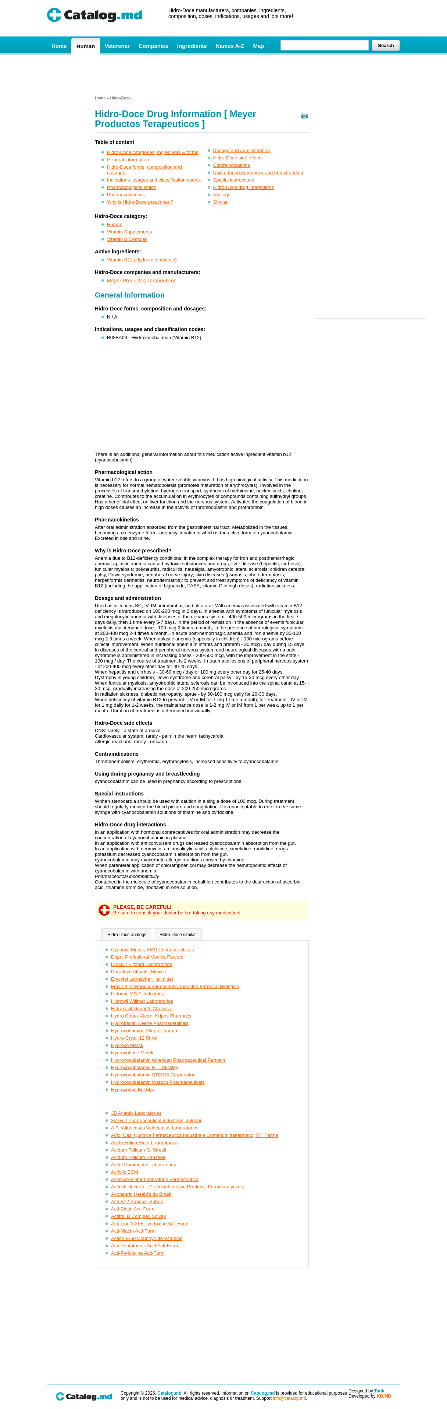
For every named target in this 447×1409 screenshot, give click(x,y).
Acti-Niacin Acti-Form (133, 1231)
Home (59, 46)
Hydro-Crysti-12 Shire (134, 1038)
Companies (153, 46)
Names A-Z (230, 46)
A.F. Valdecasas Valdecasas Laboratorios (155, 1128)
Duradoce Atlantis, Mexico (138, 971)
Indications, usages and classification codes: (154, 180)
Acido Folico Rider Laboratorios (144, 1142)
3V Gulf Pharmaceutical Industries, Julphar (156, 1120)
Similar (220, 202)
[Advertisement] (223, 74)
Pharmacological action (131, 187)
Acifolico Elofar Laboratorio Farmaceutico (155, 1179)
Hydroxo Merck (127, 1045)
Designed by (366, 1391)
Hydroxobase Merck (132, 1052)
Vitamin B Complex (127, 239)
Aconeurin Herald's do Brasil (141, 1194)
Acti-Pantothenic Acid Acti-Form (144, 1245)
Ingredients (192, 46)
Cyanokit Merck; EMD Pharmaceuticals (152, 949)
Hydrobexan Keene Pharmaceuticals (150, 1023)
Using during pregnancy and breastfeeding (258, 172)
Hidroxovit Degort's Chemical (141, 1008)
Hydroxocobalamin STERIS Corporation (153, 1075)
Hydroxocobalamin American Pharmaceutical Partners (168, 1060)
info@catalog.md (289, 1398)
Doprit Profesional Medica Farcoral (148, 957)
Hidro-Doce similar (178, 934)
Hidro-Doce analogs (126, 934)
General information (128, 159)
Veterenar (117, 46)
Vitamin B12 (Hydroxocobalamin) (142, 260)
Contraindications (231, 165)
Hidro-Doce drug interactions (243, 187)
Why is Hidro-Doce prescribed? (140, 202)
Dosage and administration (241, 150)
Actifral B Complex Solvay (138, 1216)
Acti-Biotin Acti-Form (132, 1209)
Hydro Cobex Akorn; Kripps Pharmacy (151, 1016)
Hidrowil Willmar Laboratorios (142, 1001)
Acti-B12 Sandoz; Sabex (137, 1201)
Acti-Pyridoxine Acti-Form (138, 1253)
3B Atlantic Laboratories (136, 1113)
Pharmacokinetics (126, 194)
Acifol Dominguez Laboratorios (143, 1164)
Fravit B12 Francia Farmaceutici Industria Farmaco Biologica (175, 986)
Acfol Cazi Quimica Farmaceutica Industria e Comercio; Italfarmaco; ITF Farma (194, 1135)
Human (85, 46)
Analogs (221, 194)
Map (258, 46)
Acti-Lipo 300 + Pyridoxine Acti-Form (150, 1223)
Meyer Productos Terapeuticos (141, 281)
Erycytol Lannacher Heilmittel (142, 979)
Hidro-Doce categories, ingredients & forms (153, 152)
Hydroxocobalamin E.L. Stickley (144, 1067)
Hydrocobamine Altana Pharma (144, 1030)
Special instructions (233, 180)
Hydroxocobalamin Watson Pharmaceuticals (158, 1082)
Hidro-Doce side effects (238, 158)
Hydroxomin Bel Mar (132, 1089)
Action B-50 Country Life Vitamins (146, 1238)
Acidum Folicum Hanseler (138, 1157)
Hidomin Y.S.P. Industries (137, 994)
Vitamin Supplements (129, 232)
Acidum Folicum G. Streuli (138, 1150)
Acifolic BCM (124, 1172)
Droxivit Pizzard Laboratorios (141, 964)
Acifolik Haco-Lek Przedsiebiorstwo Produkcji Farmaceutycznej (177, 1187)
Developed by (369, 1396)
